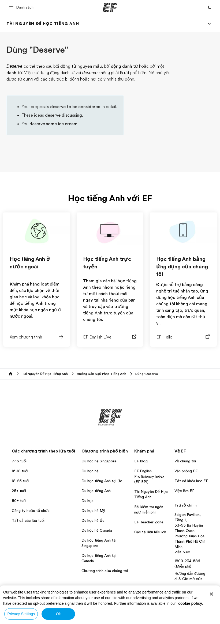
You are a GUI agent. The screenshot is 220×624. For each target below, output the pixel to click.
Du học (87, 501)
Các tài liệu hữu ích (150, 532)
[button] (22, 7)
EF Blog (141, 461)
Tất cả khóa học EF (191, 481)
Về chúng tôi (185, 461)
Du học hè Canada (96, 530)
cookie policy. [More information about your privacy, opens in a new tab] (190, 603)
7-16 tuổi (19, 461)
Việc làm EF (184, 491)
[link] (42, 23)
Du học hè (90, 471)
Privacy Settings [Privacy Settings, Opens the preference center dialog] (21, 614)
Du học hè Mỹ (93, 510)
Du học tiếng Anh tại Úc (101, 481)
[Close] (211, 594)
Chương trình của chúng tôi (104, 571)
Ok (58, 614)
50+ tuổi (19, 501)
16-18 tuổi (20, 471)
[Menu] (209, 23)
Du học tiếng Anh (96, 491)
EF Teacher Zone (148, 522)
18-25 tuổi (20, 481)
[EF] (110, 7)
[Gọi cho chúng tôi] (209, 7)
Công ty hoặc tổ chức (31, 510)
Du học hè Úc (93, 520)
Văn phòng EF (185, 471)
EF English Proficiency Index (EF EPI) (149, 476)
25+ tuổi (19, 491)
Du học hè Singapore (99, 461)
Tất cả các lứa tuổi (28, 520)
